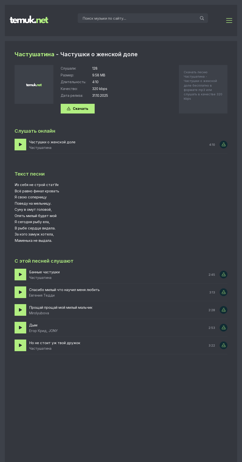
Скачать (77, 108)
